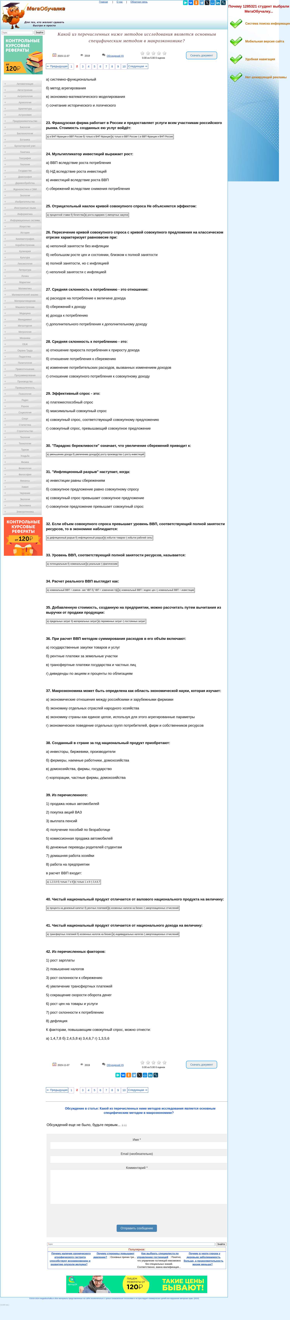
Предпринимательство (25, 121)
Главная (103, 2)
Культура (25, 257)
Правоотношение (25, 369)
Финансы (25, 480)
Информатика (25, 214)
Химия (25, 487)
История (25, 232)
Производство (25, 381)
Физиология (25, 468)
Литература (25, 270)
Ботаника (25, 139)
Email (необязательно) (137, 1153)
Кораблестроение (25, 245)
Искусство (25, 226)
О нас (120, 2)
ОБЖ (25, 344)
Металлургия (25, 325)
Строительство (25, 431)
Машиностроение (24, 307)
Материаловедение (25, 301)
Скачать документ (201, 55)
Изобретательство (25, 201)
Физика (25, 462)
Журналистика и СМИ (25, 189)
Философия (25, 474)
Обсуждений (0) (115, 56)
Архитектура (25, 108)
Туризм (25, 449)
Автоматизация (25, 84)
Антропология (25, 96)
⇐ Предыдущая (57, 66)
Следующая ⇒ (137, 66)
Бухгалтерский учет (25, 146)
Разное (25, 406)
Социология (25, 412)
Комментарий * (136, 1167)
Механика (25, 338)
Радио (25, 400)
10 (124, 66)
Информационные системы (25, 220)
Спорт (25, 418)
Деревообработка (25, 183)
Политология (25, 363)
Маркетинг (25, 282)
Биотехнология (25, 133)
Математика (25, 288)
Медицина (24, 313)
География (25, 158)
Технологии (25, 443)
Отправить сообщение (136, 1228)
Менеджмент (25, 319)
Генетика (25, 152)
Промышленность (25, 387)
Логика (25, 276)
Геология (25, 164)
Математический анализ (25, 294)
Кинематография (25, 239)
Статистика (25, 425)
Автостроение (25, 90)
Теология (25, 437)
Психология (25, 394)
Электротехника (25, 511)
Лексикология (25, 263)
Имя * (137, 1139)
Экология (25, 499)
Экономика (25, 505)
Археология (25, 102)
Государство (25, 170)
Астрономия (25, 115)
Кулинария (25, 251)
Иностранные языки (25, 208)
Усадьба (25, 456)
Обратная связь (138, 2)
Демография (25, 177)
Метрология (25, 332)
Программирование (24, 375)
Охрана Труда (25, 350)
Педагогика (25, 356)
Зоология (25, 195)
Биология (25, 127)
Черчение (25, 493)
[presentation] (79, 1215)
